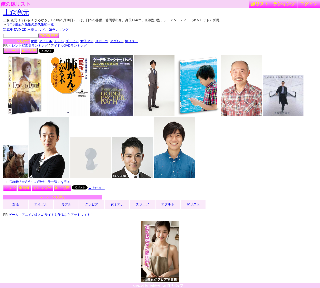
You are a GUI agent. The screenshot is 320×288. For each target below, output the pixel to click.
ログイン (309, 3)
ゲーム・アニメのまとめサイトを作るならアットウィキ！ (51, 214)
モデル (59, 41)
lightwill (155, 285)
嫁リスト (260, 3)
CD (24, 29)
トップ (10, 188)
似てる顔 (29, 51)
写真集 (8, 29)
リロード (11, 51)
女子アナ (86, 41)
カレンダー (42, 188)
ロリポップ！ (177, 285)
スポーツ (101, 41)
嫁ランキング (58, 29)
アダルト (116, 41)
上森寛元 (16, 12)
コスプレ (41, 29)
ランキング (284, 3)
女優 (34, 41)
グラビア (72, 41)
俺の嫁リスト (16, 4)
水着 (30, 29)
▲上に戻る (96, 188)
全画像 (24, 188)
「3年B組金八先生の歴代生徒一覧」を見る (39, 182)
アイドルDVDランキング (69, 45)
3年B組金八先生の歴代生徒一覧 (30, 24)
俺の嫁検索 (49, 35)
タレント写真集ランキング (28, 45)
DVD (17, 29)
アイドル (45, 41)
